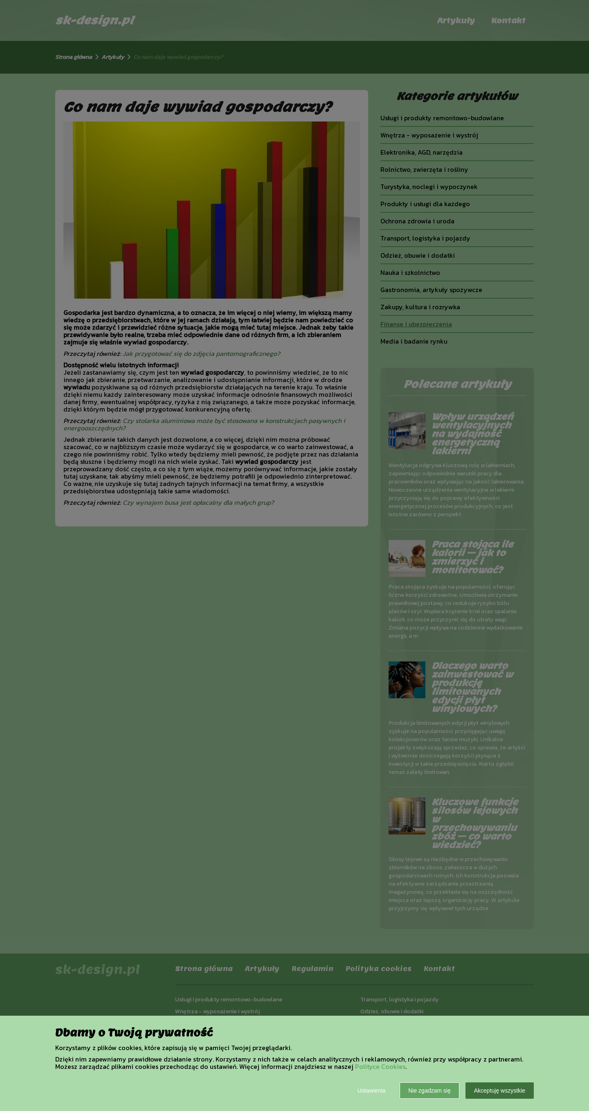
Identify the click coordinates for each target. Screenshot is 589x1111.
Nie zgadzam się (429, 1090)
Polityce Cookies (380, 1066)
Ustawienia (371, 1090)
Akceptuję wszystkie (499, 1090)
